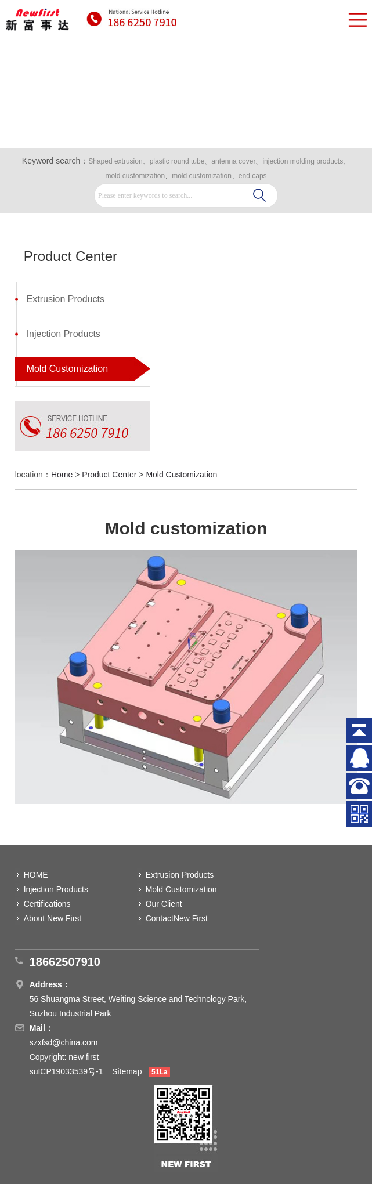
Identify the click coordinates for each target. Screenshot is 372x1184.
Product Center (109, 474)
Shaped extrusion (115, 161)
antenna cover (233, 161)
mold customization (135, 176)
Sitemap (127, 1071)
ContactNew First (177, 918)
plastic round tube (177, 161)
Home (62, 474)
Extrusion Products (65, 299)
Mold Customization (68, 369)
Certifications (47, 903)
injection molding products (302, 161)
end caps (253, 176)
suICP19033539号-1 (68, 1071)
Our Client (164, 903)
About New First (53, 918)
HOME (36, 874)
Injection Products (63, 334)
